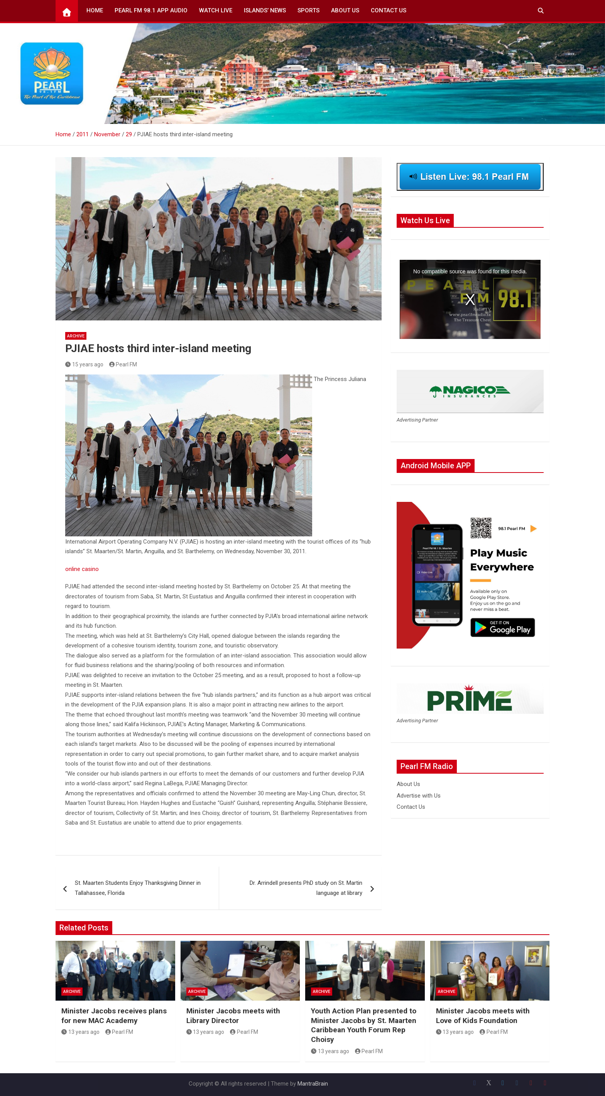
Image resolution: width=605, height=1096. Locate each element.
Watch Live (215, 10)
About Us (345, 10)
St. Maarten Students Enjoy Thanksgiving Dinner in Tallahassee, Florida (138, 887)
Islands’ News (265, 10)
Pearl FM (123, 364)
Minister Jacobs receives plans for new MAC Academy (114, 1015)
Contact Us (388, 10)
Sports (308, 10)
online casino (82, 569)
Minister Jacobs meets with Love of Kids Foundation (483, 1015)
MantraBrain (312, 1083)
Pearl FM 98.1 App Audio (151, 10)
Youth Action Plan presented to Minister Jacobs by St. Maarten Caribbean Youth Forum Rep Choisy (363, 1025)
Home (94, 10)
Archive (75, 336)
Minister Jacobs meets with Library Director (233, 1015)
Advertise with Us (419, 795)
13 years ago (80, 1032)
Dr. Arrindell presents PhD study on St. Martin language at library (306, 887)
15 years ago (84, 364)
